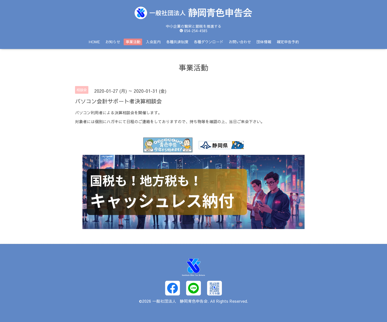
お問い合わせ (240, 41)
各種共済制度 (177, 41)
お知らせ (112, 41)
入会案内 (153, 41)
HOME (94, 41)
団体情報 (263, 41)
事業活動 (133, 41)
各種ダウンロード (208, 41)
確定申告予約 (288, 41)
